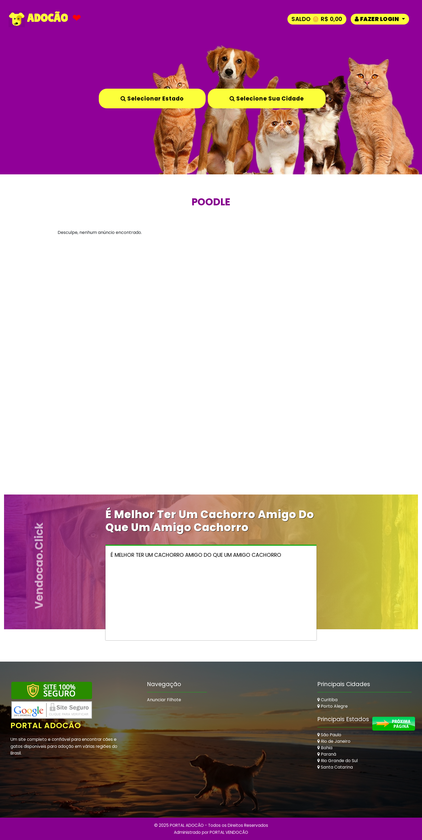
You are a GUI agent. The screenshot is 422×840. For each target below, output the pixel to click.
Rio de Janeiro (333, 741)
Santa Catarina (335, 767)
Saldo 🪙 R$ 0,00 (316, 19)
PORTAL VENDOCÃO (229, 832)
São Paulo (329, 735)
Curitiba (327, 700)
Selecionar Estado (152, 98)
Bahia (324, 748)
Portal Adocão (45, 725)
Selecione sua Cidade (267, 98)
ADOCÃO (38, 19)
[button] (380, 19)
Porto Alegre (332, 706)
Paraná (326, 754)
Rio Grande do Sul (337, 761)
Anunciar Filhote (164, 700)
